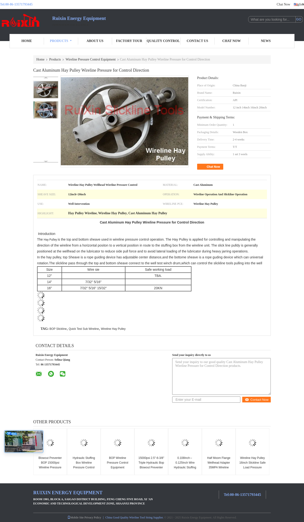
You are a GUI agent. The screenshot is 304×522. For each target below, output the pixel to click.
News (266, 41)
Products (61, 41)
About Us (94, 41)
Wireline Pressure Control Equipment (91, 59)
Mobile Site (75, 517)
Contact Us (197, 41)
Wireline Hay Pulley (113, 329)
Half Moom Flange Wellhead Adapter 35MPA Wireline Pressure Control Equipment (218, 467)
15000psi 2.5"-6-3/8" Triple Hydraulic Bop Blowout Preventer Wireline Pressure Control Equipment (151, 467)
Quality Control (163, 41)
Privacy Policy (92, 517)
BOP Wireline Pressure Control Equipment (117, 462)
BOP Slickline (57, 329)
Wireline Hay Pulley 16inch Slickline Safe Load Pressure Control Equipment (252, 465)
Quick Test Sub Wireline (84, 329)
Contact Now (256, 399)
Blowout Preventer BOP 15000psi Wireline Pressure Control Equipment (50, 465)
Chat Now (283, 4)
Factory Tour (129, 41)
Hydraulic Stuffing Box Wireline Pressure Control (84, 462)
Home (26, 41)
